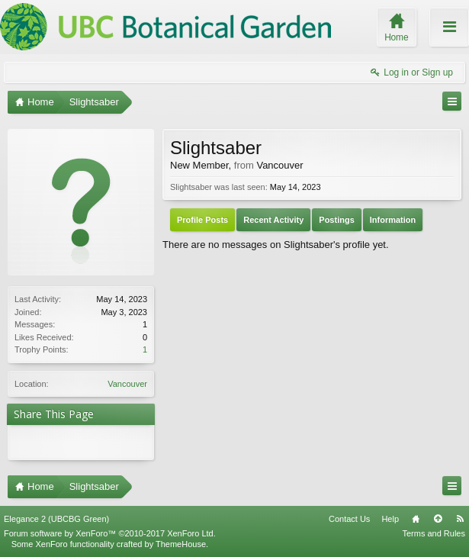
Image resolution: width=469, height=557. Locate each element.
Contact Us (349, 518)
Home (415, 519)
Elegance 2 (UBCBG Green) (56, 518)
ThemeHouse (181, 544)
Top (437, 519)
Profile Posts (202, 219)
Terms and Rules (433, 533)
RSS (460, 519)
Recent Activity (273, 219)
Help (390, 518)
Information (393, 219)
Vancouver (127, 383)
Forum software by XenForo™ (110, 533)
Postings (336, 219)
